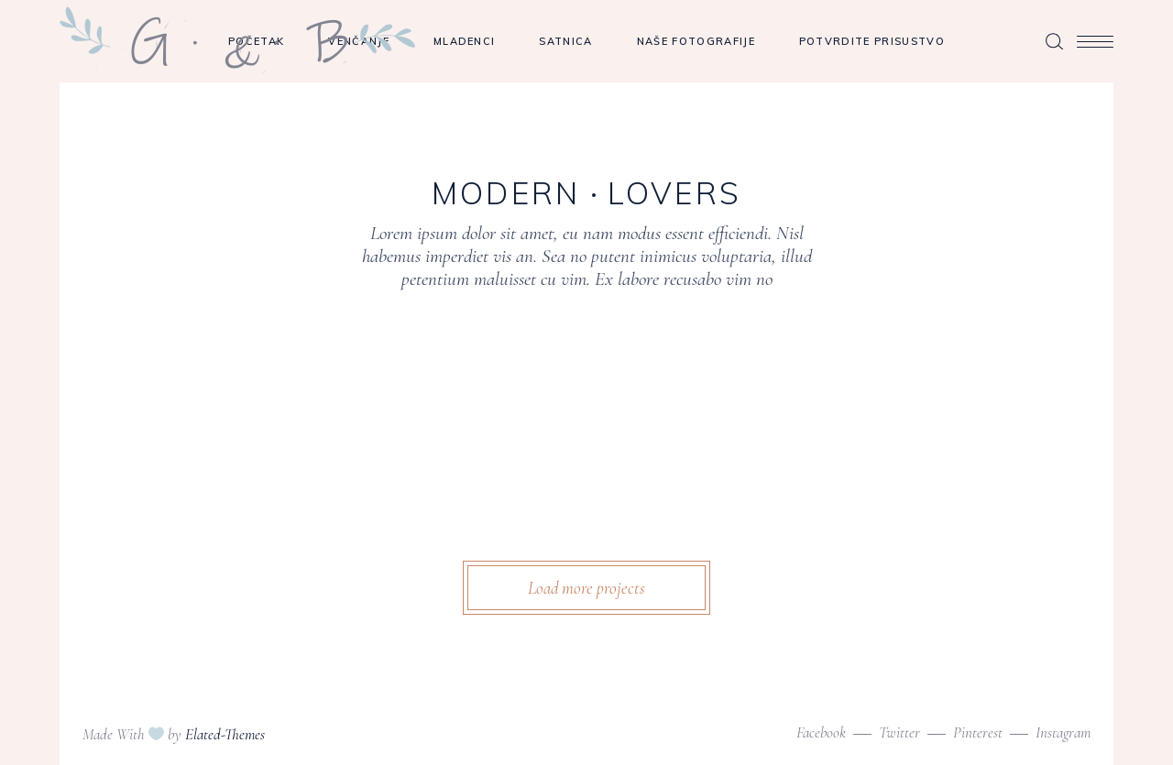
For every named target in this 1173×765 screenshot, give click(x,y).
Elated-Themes (225, 734)
